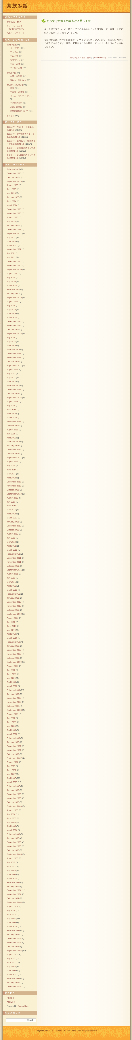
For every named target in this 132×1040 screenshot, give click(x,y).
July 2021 (11, 253)
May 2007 (11, 774)
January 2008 (13, 742)
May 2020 (11, 281)
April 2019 (11, 313)
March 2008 (12, 734)
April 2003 (11, 970)
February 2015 (13, 441)
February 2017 (13, 385)
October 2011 (13, 566)
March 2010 (12, 638)
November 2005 (14, 846)
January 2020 (13, 293)
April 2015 (11, 438)
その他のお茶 (16, 68)
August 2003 (12, 954)
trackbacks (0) (100, 58)
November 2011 (14, 562)
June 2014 (11, 470)
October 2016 (13, 393)
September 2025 (14, 181)
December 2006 (14, 794)
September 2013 (14, 494)
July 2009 (11, 670)
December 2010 (14, 602)
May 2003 (11, 966)
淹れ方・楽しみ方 (18, 80)
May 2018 (11, 341)
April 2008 (11, 730)
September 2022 (14, 233)
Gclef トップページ (15, 33)
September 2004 (14, 902)
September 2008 (14, 710)
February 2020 (13, 289)
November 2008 (14, 702)
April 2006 (11, 826)
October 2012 (13, 530)
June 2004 (11, 914)
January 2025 (13, 197)
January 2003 (13, 982)
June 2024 (11, 201)
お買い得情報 (16, 107)
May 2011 (11, 582)
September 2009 (14, 662)
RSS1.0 (10, 998)
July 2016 (11, 405)
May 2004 (11, 918)
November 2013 (14, 486)
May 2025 (11, 193)
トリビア (11, 116)
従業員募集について (19, 111)
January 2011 (13, 598)
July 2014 (11, 466)
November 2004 (14, 894)
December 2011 (14, 558)
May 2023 (11, 221)
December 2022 (14, 229)
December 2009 (14, 650)
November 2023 (14, 213)
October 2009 (13, 658)
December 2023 (14, 209)
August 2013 (12, 498)
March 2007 (12, 782)
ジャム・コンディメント (21, 96)
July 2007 (11, 766)
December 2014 (14, 450)
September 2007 (14, 758)
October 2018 (13, 329)
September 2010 (14, 614)
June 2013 (11, 506)
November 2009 (14, 654)
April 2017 (11, 381)
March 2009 (12, 686)
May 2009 (11, 678)
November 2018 (14, 325)
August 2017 (12, 370)
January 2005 (13, 886)
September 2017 (14, 366)
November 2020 (14, 265)
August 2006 (12, 810)
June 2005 (11, 866)
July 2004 (11, 910)
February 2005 (13, 882)
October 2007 (13, 754)
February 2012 (13, 554)
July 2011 (11, 578)
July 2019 (11, 305)
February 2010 (13, 642)
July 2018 (11, 337)
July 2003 (11, 958)
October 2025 (13, 177)
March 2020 (12, 285)
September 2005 (14, 854)
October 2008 (13, 706)
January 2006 (13, 838)
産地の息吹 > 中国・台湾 (80, 58)
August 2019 (12, 301)
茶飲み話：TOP (14, 22)
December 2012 (14, 526)
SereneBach (23, 1006)
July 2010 (11, 622)
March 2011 (12, 590)
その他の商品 (16, 103)
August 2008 (12, 714)
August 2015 (12, 430)
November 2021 (14, 249)
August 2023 (12, 217)
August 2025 (12, 185)
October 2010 (13, 610)
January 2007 (13, 790)
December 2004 (14, 890)
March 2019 (12, 317)
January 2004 (13, 934)
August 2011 (12, 574)
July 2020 (11, 277)
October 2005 (13, 850)
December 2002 (14, 986)
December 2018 (14, 321)
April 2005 (11, 874)
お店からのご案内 (15, 85)
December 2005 (14, 842)
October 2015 (13, 426)
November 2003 (14, 942)
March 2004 (12, 926)
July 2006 (11, 814)
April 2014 (11, 478)
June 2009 (11, 674)
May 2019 (11, 309)
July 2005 (11, 862)
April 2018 (11, 345)
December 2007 (14, 746)
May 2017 (11, 377)
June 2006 (11, 818)
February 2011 (13, 594)
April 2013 (11, 514)
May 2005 (11, 870)
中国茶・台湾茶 (17, 92)
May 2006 (11, 822)
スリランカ (15, 60)
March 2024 (12, 205)
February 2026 (13, 169)
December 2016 (14, 389)
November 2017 (14, 357)
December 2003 (14, 938)
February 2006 (13, 834)
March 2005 (12, 878)
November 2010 (14, 606)
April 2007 (11, 778)
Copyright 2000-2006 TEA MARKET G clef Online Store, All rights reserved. (66, 1031)
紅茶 (12, 88)
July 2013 (11, 502)
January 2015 (13, 445)
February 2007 (13, 786)
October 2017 (13, 361)
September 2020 (14, 269)
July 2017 (11, 374)
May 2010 (11, 630)
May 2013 (11, 510)
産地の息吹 (12, 44)
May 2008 (11, 726)
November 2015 (14, 422)
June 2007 (11, 770)
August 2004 (12, 906)
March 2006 (12, 830)
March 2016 (12, 418)
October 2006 (13, 802)
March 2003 (12, 974)
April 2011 (11, 586)
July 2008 (11, 718)
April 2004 (11, 922)
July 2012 (11, 538)
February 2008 (13, 738)
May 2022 (11, 237)
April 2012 (11, 546)
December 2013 (14, 482)
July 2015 (11, 434)
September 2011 (14, 570)
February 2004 (13, 930)
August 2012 (12, 534)
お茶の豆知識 (16, 76)
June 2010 (11, 626)
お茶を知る (12, 73)
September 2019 (14, 297)
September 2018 (14, 333)
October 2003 (13, 946)
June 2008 (11, 722)
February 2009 (13, 690)
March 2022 (12, 245)
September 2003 (14, 950)
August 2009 (12, 666)
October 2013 (13, 490)
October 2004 (13, 898)
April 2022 (11, 241)
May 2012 (11, 542)
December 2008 (14, 698)
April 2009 (11, 682)
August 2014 (12, 462)
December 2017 (14, 353)
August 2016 (12, 401)
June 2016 (11, 410)
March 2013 (12, 518)
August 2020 (12, 273)
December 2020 (14, 261)
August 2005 (12, 858)
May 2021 (11, 257)
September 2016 (14, 397)
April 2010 (11, 634)
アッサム (14, 52)
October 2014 (13, 454)
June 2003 (11, 962)
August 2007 (12, 762)
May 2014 (11, 474)
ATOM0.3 (11, 1002)
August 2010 (12, 618)
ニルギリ (14, 56)
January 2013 (13, 522)
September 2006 (14, 806)
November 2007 (14, 750)
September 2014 (14, 458)
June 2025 (11, 189)
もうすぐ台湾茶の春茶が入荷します (69, 20)
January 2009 (13, 694)
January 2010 (13, 646)
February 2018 (13, 349)
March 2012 (12, 550)
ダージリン (15, 48)
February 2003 (13, 978)
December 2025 (14, 173)
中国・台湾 (15, 64)
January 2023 (13, 225)
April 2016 (11, 414)
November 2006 (14, 798)
